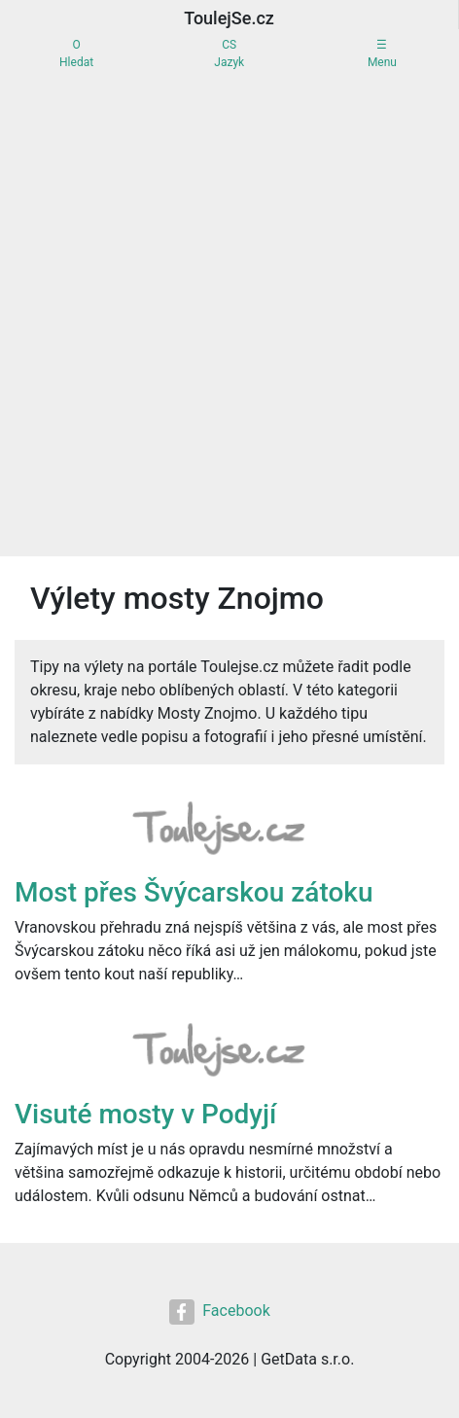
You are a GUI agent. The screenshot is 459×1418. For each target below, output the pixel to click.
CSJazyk (229, 53)
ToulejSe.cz (229, 18)
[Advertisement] (229, 317)
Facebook (219, 1312)
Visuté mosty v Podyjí (145, 1114)
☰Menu (382, 53)
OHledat (76, 53)
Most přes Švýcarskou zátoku (193, 892)
